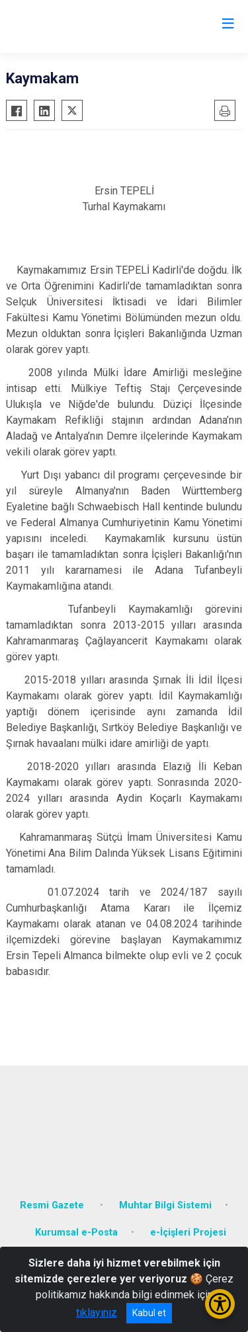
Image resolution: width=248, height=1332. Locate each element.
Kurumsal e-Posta (76, 1232)
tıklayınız (96, 1312)
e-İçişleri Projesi (188, 1232)
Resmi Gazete (53, 1205)
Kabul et (149, 1313)
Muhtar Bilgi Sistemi (165, 1205)
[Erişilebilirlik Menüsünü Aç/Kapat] (220, 1304)
